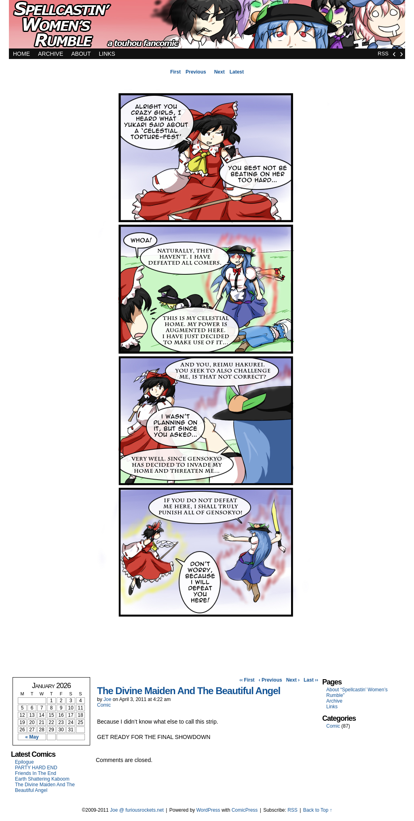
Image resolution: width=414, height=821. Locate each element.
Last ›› (311, 680)
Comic (104, 705)
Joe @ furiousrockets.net (137, 810)
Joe (107, 699)
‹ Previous (270, 680)
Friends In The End (35, 773)
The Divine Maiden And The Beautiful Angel (45, 787)
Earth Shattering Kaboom (42, 779)
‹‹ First (246, 680)
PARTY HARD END (36, 767)
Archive (50, 54)
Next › (293, 680)
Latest (237, 72)
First (175, 72)
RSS (383, 54)
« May (31, 737)
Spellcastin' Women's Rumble (207, 26)
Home (21, 54)
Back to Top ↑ (317, 810)
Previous (196, 72)
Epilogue (24, 762)
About (81, 54)
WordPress (208, 810)
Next (219, 72)
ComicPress (245, 810)
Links (107, 54)
